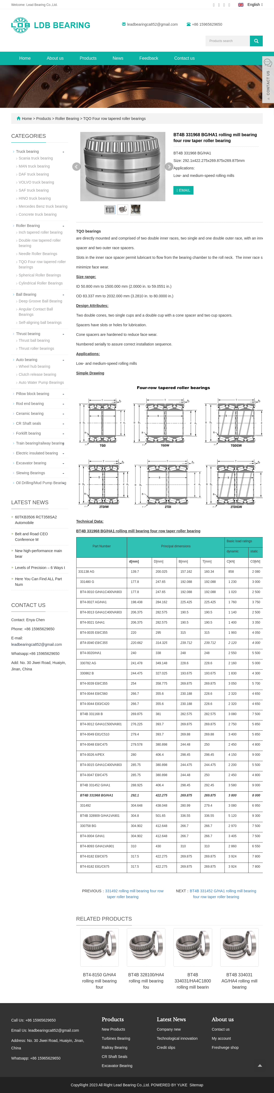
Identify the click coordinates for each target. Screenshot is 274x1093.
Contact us (184, 58)
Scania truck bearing (36, 158)
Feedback (148, 58)
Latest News (171, 1020)
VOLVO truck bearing (36, 182)
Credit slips (166, 1047)
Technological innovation (177, 1038)
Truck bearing (27, 151)
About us (55, 58)
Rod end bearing (30, 403)
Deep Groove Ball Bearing (40, 301)
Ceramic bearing (30, 413)
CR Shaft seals (28, 423)
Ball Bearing (26, 294)
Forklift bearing (28, 433)
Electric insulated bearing (37, 453)
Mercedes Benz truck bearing (43, 206)
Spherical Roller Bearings (40, 275)
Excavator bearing (31, 463)
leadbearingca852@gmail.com (152, 24)
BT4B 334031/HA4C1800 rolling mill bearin (192, 981)
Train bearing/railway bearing (40, 443)
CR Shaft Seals (114, 1056)
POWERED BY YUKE (169, 1085)
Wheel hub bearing (34, 366)
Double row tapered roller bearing (40, 243)
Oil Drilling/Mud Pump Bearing (41, 483)
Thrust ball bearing (34, 340)
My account (221, 1038)
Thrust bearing (28, 334)
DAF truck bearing (34, 174)
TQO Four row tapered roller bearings (114, 118)
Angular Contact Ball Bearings (36, 312)
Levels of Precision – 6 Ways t (40, 568)
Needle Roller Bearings (38, 254)
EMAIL (183, 190)
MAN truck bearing (34, 166)
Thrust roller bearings (36, 348)
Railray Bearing (114, 1047)
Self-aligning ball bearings (40, 322)
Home (25, 58)
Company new (169, 1029)
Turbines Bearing (116, 1038)
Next (169, 166)
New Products (113, 1029)
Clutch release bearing (37, 374)
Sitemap (196, 1085)
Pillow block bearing (32, 394)
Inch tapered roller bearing (40, 232)
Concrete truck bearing (38, 214)
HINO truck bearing (35, 198)
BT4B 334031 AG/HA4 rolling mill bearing (239, 981)
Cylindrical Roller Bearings (41, 283)
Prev (76, 166)
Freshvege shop (225, 1047)
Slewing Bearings (30, 473)
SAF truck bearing (34, 190)
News (118, 58)
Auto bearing (26, 360)
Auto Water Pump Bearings (41, 382)
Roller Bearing (67, 118)
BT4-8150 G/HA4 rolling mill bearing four (99, 981)
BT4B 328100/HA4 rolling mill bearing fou (146, 981)
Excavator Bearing (117, 1066)
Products (88, 58)
